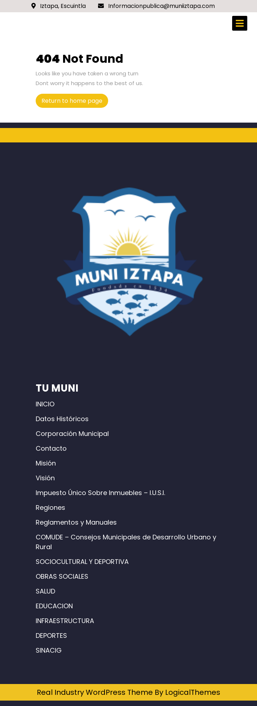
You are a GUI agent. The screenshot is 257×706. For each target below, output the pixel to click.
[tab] (239, 23)
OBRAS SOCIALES (62, 576)
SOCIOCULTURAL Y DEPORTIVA (82, 561)
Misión (46, 463)
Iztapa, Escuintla (58, 6)
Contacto (51, 448)
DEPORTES (51, 635)
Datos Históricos (62, 418)
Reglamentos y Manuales (76, 522)
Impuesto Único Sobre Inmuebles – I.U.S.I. (100, 492)
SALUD (45, 591)
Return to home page (74, 102)
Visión (45, 477)
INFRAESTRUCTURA (65, 620)
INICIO (45, 404)
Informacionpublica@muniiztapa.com (156, 6)
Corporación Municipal (72, 433)
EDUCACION (54, 605)
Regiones (50, 507)
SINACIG (49, 650)
